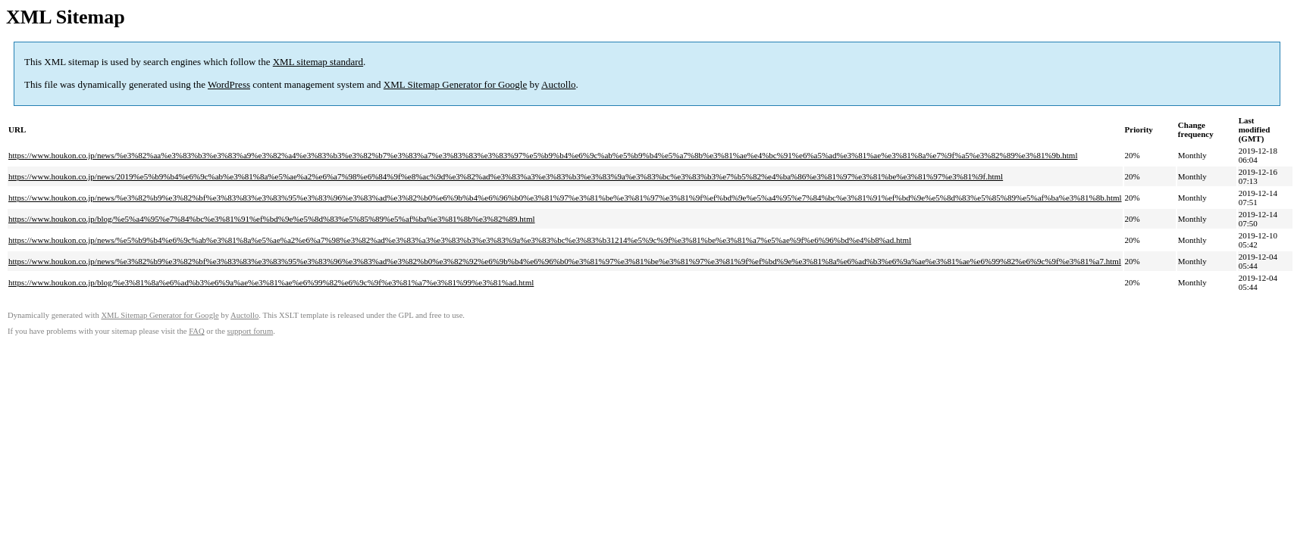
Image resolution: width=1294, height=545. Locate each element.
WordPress (229, 84)
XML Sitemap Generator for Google (455, 84)
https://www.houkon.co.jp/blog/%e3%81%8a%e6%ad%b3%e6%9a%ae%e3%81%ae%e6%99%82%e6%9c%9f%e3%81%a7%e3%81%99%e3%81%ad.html (271, 282)
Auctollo (558, 84)
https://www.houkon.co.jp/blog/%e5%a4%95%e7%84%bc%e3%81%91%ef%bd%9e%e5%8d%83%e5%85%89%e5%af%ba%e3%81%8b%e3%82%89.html (271, 218)
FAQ (197, 331)
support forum (250, 331)
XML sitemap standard (318, 61)
